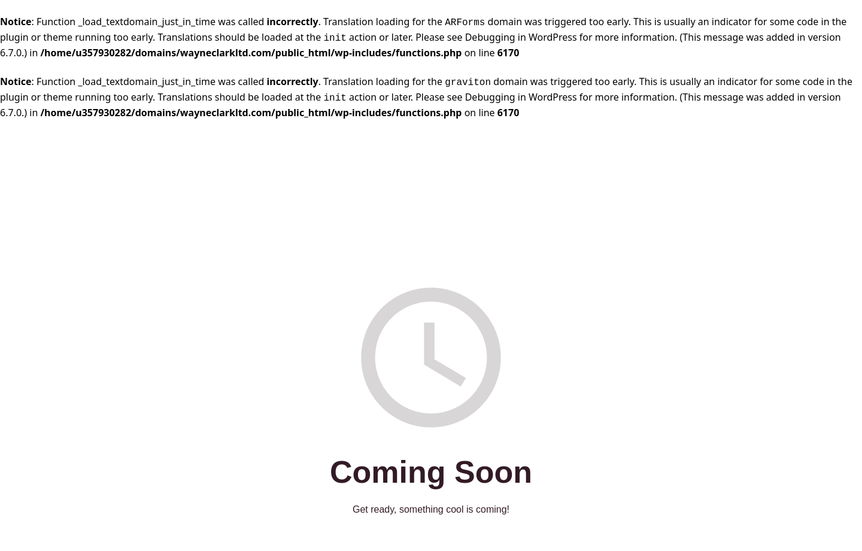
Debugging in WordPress (521, 37)
